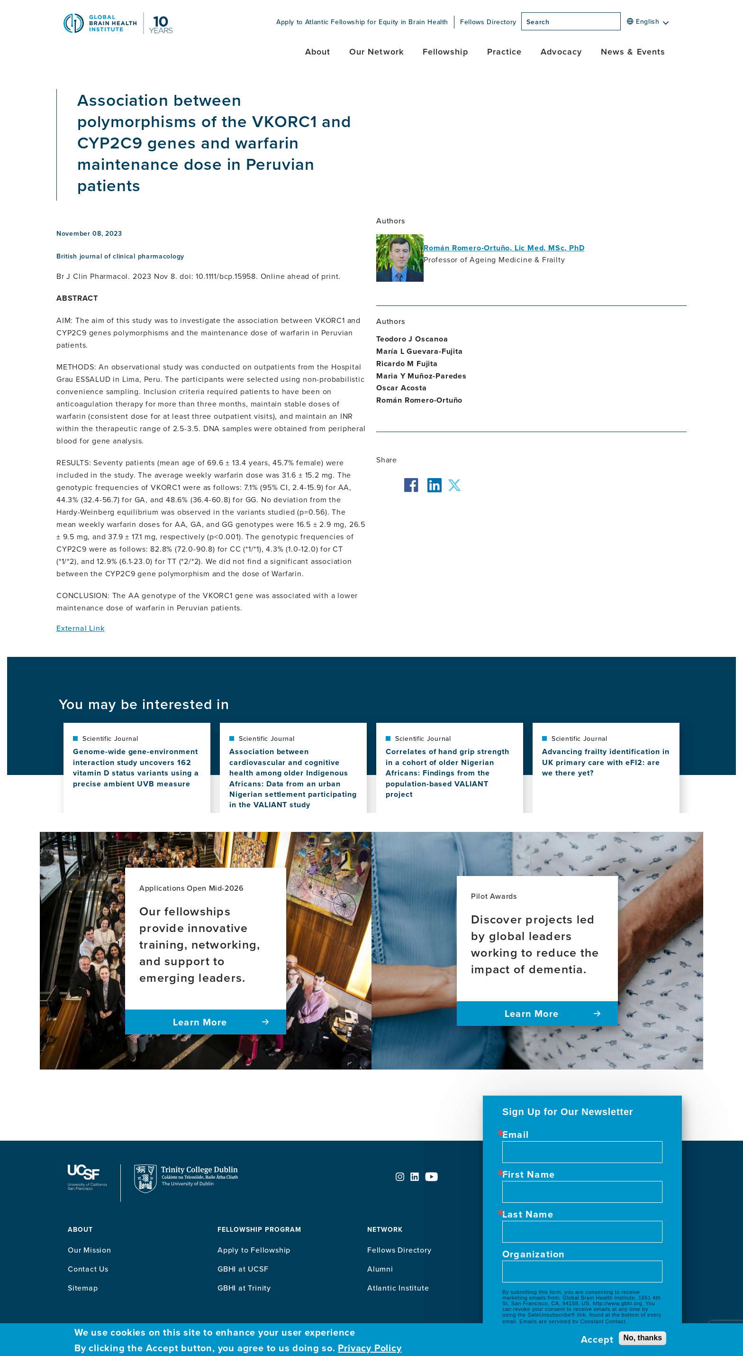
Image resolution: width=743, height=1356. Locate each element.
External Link (80, 628)
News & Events (633, 51)
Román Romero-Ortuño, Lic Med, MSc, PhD (504, 247)
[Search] (623, 24)
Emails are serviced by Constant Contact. (573, 1321)
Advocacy (561, 51)
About (317, 51)
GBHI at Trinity (244, 1287)
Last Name (527, 1214)
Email (515, 1134)
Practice (504, 51)
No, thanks (642, 1338)
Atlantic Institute (398, 1287)
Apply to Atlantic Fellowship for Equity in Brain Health (362, 22)
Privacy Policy (369, 1348)
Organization (533, 1254)
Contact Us (88, 1269)
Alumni (380, 1269)
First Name (528, 1174)
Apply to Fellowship (253, 1250)
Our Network (376, 51)
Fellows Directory (488, 22)
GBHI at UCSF (243, 1269)
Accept (597, 1339)
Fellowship (445, 51)
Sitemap (83, 1287)
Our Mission (89, 1250)
